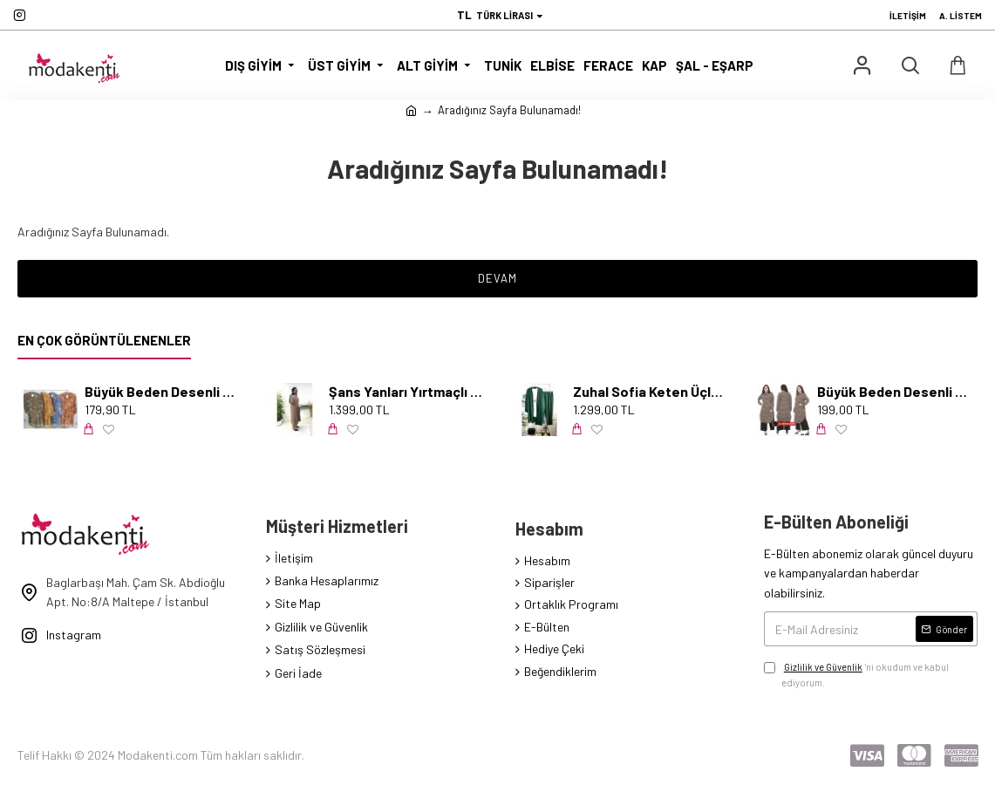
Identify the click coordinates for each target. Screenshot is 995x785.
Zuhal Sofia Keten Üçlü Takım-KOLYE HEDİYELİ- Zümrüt (650, 391)
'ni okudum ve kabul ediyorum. (856, 673)
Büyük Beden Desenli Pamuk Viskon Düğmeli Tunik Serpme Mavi (162, 391)
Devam (497, 278)
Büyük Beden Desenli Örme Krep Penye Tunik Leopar (894, 391)
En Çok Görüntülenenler (104, 340)
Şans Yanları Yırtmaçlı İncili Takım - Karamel (406, 391)
